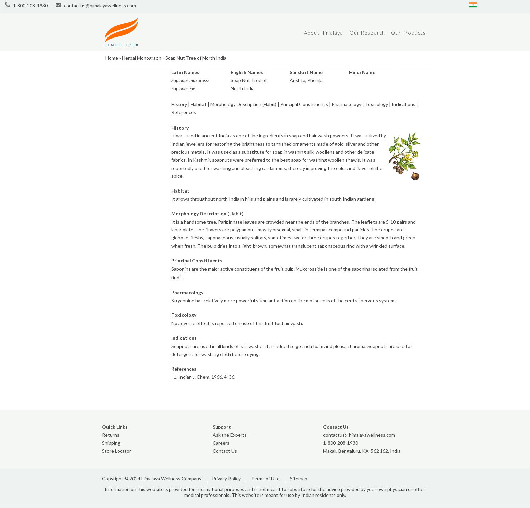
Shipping (111, 443)
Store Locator (116, 451)
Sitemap (298, 478)
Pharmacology (346, 104)
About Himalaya (323, 33)
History (179, 104)
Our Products (408, 33)
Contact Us (225, 451)
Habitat (199, 104)
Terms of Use (265, 478)
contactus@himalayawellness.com (100, 5)
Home (111, 58)
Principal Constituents (304, 104)
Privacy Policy (226, 478)
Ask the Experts (230, 435)
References (183, 112)
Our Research (367, 33)
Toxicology (376, 104)
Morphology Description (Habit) (243, 104)
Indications (403, 104)
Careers (221, 443)
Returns (110, 435)
